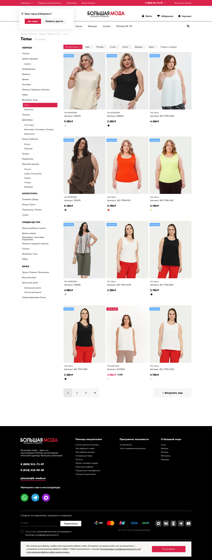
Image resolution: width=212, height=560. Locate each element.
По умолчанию (73, 47)
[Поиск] (188, 26)
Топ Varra (155, 112)
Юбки (25, 90)
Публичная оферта (84, 470)
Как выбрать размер (85, 455)
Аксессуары (29, 144)
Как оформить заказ (85, 452)
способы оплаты (142, 532)
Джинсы (26, 70)
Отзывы (164, 455)
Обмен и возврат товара (87, 466)
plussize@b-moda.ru (35, 480)
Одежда (42, 34)
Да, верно (33, 21)
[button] (94, 396)
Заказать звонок (182, 3)
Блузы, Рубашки (30, 121)
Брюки (25, 75)
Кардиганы (27, 132)
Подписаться (72, 525)
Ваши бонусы (89, 3)
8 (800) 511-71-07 (34, 467)
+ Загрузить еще (172, 396)
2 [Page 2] (77, 396)
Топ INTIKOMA (71, 112)
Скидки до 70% (31, 152)
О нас (163, 448)
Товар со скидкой (168, 47)
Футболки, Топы (54, 34)
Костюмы (26, 80)
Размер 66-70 (124, 25)
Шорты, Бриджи (30, 58)
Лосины (26, 110)
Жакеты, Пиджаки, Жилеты (35, 85)
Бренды (92, 25)
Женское (33, 34)
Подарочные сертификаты (88, 474)
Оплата (79, 463)
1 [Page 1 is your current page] (68, 396)
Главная (24, 34)
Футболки (28, 105)
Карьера (165, 463)
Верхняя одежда (30, 137)
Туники (25, 127)
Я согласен (169, 548)
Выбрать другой (55, 21)
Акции (106, 25)
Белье (79, 26)
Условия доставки (84, 459)
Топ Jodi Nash (114, 368)
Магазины (73, 3)
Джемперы (27, 115)
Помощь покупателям (51, 3)
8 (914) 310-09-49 (34, 474)
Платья (25, 53)
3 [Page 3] (86, 396)
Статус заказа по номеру (87, 448)
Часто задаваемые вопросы (133, 452)
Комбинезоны (28, 64)
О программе (126, 448)
